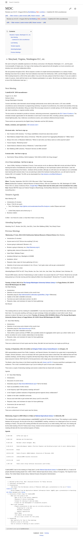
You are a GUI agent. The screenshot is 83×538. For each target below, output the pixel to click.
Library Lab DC (47, 362)
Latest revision (23, 15)
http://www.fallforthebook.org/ (27, 383)
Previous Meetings (16, 52)
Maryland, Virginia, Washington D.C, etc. (20, 34)
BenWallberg (32, 12)
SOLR (22, 492)
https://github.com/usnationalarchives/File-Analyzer (34, 206)
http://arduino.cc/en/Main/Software (51, 174)
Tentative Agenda (15, 46)
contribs (42, 12)
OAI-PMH (8, 492)
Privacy (41, 535)
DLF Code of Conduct (66, 113)
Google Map (33, 185)
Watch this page (75, 9)
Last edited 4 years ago (13, 528)
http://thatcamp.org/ (32, 247)
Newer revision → (36, 15)
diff (6, 15)
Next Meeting (14, 37)
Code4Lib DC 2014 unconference (21, 39)
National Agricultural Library (44, 416)
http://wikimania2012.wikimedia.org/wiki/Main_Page (34, 294)
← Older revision (13, 15)
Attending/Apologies (16, 49)
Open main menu (6, 2)
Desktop (47, 533)
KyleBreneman (25, 528)
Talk (37, 12)
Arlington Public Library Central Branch (44, 349)
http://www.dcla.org (24, 328)
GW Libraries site (32, 125)
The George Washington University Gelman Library (39, 282)
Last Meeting (14, 42)
